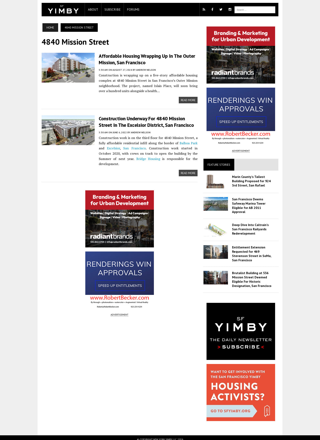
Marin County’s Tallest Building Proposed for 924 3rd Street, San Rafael (252, 181)
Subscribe (110, 9)
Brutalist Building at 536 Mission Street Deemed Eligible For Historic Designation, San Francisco (252, 276)
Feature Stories (219, 165)
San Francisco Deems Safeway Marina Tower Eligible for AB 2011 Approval (254, 203)
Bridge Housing (123, 158)
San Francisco (128, 147)
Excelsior (109, 147)
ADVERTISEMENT (119, 308)
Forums (131, 9)
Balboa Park (189, 142)
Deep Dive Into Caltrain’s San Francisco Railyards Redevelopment (254, 225)
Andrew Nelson (144, 69)
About (91, 9)
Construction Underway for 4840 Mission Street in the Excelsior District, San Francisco (147, 121)
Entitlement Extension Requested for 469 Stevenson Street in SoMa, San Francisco (252, 250)
